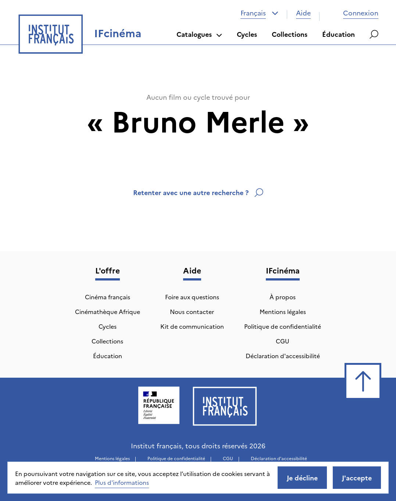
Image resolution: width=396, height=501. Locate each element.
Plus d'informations (122, 482)
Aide (303, 12)
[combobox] (259, 13)
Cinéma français (107, 297)
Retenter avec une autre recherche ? (198, 192)
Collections (289, 34)
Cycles (247, 34)
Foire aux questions (192, 297)
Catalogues (199, 34)
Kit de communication (192, 326)
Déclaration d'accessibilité (283, 356)
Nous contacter (192, 311)
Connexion (353, 12)
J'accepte (357, 477)
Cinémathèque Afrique (107, 311)
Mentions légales (283, 311)
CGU (282, 341)
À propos (283, 297)
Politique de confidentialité (282, 326)
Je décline (302, 477)
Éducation (338, 34)
